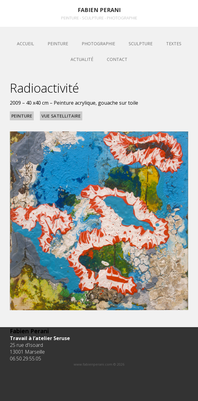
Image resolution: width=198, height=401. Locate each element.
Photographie (98, 43)
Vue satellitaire (61, 116)
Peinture (58, 43)
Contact (117, 59)
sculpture (141, 43)
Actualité (82, 59)
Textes (173, 43)
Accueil (25, 43)
